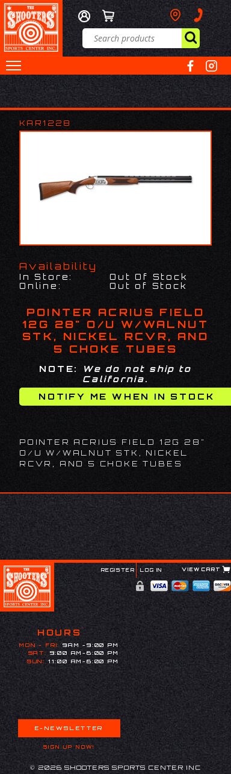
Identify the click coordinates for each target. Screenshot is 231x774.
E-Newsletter (69, 728)
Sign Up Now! (69, 747)
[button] (13, 66)
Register (118, 570)
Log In (151, 570)
